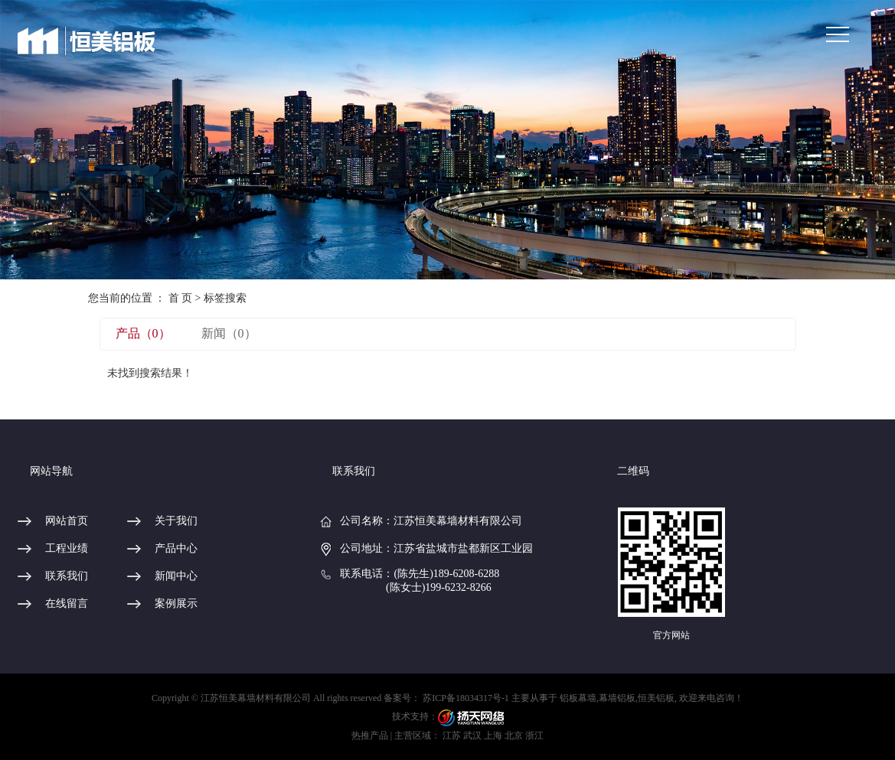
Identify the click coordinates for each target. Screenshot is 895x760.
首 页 (180, 298)
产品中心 (176, 548)
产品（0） (143, 333)
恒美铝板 (656, 698)
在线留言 (66, 603)
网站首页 (66, 521)
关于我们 (176, 521)
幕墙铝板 (617, 698)
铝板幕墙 (578, 698)
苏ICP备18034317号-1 (466, 698)
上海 (493, 735)
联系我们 (66, 576)
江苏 (452, 735)
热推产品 (369, 735)
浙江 (534, 735)
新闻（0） (228, 333)
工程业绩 (66, 548)
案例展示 (176, 603)
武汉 (472, 735)
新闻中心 (176, 576)
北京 (514, 735)
